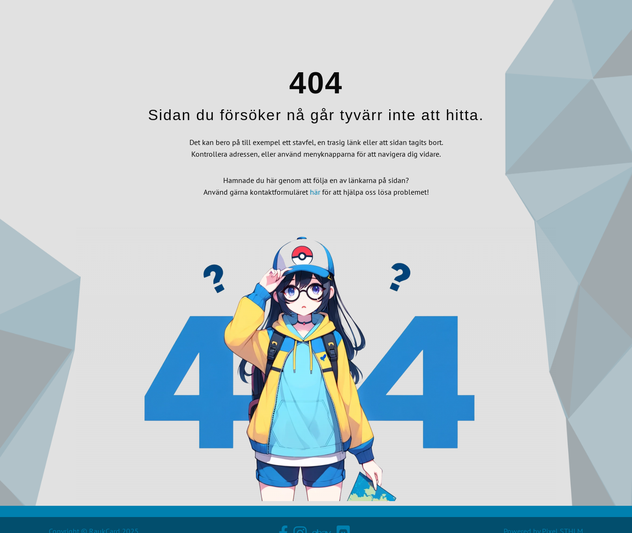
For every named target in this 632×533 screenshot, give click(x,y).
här (315, 192)
